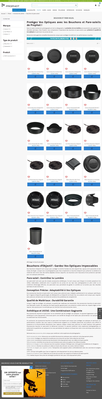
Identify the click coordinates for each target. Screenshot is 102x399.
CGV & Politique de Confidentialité (45, 372)
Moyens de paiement (41, 368)
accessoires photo (40, 333)
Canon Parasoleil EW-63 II (92, 107)
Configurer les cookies (93, 381)
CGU (36, 370)
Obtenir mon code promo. (12, 393)
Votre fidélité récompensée (69, 366)
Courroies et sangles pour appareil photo (39, 347)
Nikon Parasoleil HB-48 (92, 215)
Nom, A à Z (31, 43)
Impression (65, 386)
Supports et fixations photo (35, 353)
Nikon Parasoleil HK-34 (35, 251)
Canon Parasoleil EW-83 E (54, 143)
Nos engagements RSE (42, 375)
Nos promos (65, 377)
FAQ (87, 392)
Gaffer (28, 351)
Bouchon (8, 43)
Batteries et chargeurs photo (35, 344)
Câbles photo (30, 340)
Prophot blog (90, 374)
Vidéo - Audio (65, 382)
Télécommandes (31, 342)
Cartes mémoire (31, 346)
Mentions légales (40, 377)
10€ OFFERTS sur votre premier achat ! (12, 375)
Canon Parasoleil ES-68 (73, 107)
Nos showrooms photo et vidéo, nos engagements (92, 370)
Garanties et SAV (40, 379)
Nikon (7, 34)
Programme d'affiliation (68, 370)
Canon (7, 29)
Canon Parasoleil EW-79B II (35, 143)
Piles (28, 355)
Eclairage (64, 384)
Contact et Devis (91, 390)
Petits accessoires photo (34, 336)
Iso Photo (8, 31)
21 (98, 43)
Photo (63, 380)
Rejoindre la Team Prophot (91, 377)
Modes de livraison (40, 366)
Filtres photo (30, 338)
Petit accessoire (10, 56)
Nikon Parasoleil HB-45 (73, 215)
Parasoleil (8, 46)
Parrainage (64, 368)
